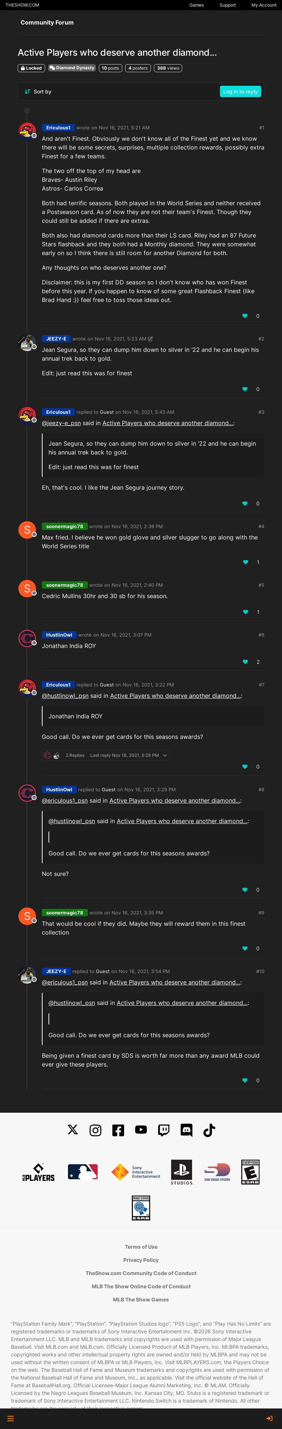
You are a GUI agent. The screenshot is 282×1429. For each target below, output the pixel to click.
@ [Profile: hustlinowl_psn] (65, 695)
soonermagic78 (64, 526)
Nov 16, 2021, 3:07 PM (126, 635)
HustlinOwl (59, 635)
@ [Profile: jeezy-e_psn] (61, 423)
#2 (261, 339)
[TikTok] (209, 1130)
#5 (261, 585)
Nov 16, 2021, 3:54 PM (144, 971)
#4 (261, 526)
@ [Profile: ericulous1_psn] (65, 800)
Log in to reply (240, 91)
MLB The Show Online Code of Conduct (141, 1286)
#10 (260, 971)
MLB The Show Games (141, 1299)
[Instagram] (95, 1130)
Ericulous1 (58, 127)
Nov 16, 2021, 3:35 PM (137, 913)
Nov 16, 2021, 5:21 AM (124, 127)
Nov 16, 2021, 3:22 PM (148, 685)
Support (228, 5)
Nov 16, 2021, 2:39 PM (137, 526)
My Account (264, 5)
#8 (261, 789)
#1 (261, 127)
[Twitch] (164, 1130)
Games (196, 5)
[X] (73, 1130)
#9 (261, 913)
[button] (10, 1418)
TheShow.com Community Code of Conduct (141, 1273)
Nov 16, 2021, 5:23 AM (121, 339)
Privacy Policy (141, 1260)
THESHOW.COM (22, 5)
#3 (261, 412)
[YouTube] (141, 1130)
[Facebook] (118, 1130)
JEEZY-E (56, 339)
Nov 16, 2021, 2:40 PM (137, 585)
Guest (107, 412)
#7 (261, 685)
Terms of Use (141, 1247)
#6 (261, 635)
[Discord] (186, 1130)
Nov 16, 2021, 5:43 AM (148, 412)
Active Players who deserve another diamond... (167, 423)
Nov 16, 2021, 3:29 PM (150, 789)
